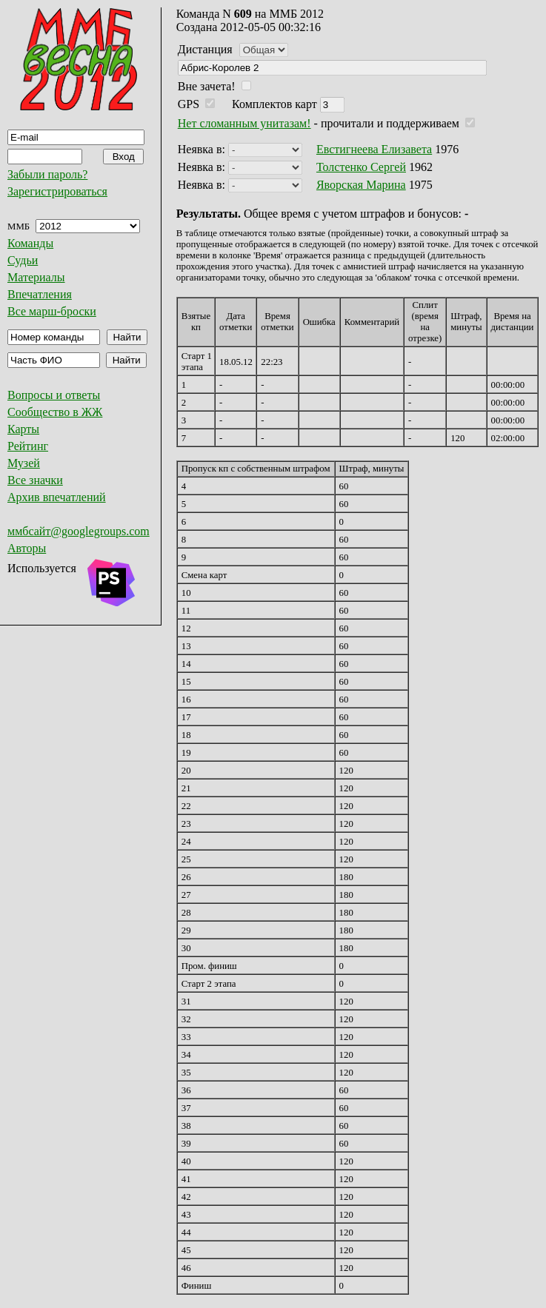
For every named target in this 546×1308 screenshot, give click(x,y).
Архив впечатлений (56, 497)
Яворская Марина (361, 184)
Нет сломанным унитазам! (244, 123)
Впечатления (39, 294)
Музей (23, 463)
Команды (30, 243)
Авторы (26, 548)
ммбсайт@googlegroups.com (78, 531)
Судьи (22, 260)
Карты (23, 429)
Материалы (36, 277)
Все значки (35, 480)
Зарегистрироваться (57, 191)
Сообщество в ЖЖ (54, 412)
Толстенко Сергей (361, 167)
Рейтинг (27, 446)
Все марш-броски (51, 311)
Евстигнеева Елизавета (374, 149)
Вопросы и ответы (53, 395)
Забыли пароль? (47, 174)
